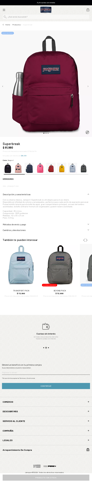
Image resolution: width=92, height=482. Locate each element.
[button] (46, 16)
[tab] (46, 194)
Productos (16, 25)
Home (7, 25)
